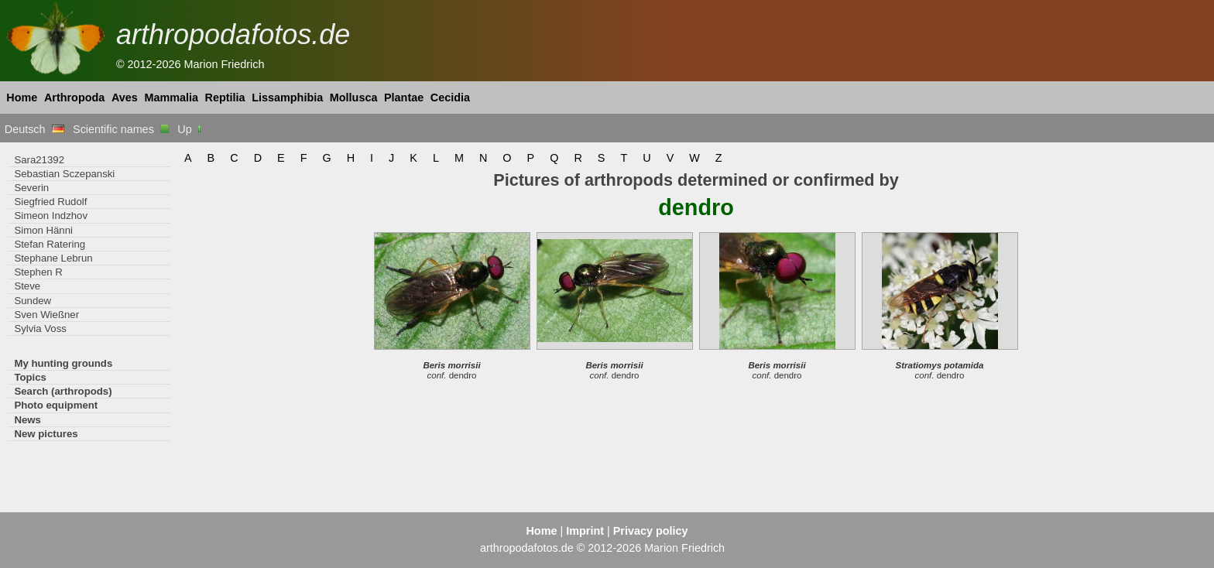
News (27, 420)
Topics (30, 377)
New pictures (45, 434)
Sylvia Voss (40, 328)
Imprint (585, 531)
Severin (31, 187)
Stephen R (38, 272)
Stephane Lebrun (53, 258)
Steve (27, 286)
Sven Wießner (46, 314)
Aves (124, 97)
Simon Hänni (43, 230)
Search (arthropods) (62, 391)
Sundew (32, 300)
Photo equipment (56, 405)
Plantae (404, 97)
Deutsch (34, 129)
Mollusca (354, 97)
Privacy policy (650, 531)
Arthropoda (74, 97)
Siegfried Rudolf (50, 201)
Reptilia (225, 97)
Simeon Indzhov (50, 215)
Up (190, 129)
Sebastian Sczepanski (64, 174)
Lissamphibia (287, 97)
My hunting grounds (63, 363)
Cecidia (450, 97)
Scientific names (121, 129)
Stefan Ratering (49, 244)
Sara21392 (39, 160)
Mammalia (171, 97)
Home (21, 97)
